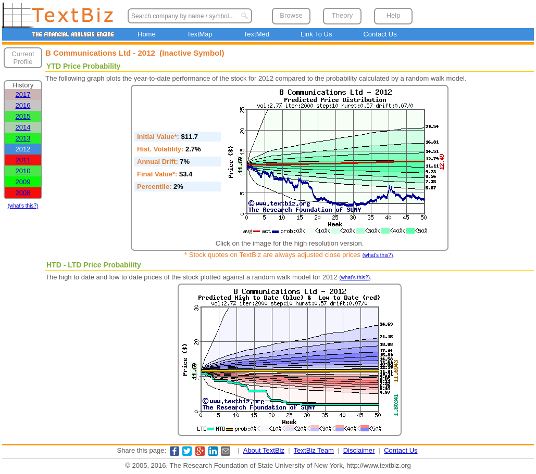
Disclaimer (359, 450)
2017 (23, 94)
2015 (23, 116)
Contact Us (379, 34)
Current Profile (22, 58)
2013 (23, 138)
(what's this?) (23, 206)
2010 (23, 171)
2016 (23, 105)
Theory (342, 15)
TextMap (200, 34)
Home (147, 34)
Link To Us (316, 34)
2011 (23, 160)
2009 (23, 182)
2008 (23, 193)
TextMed (256, 34)
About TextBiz (263, 450)
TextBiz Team (314, 450)
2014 (23, 127)
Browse (291, 15)
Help (394, 15)
